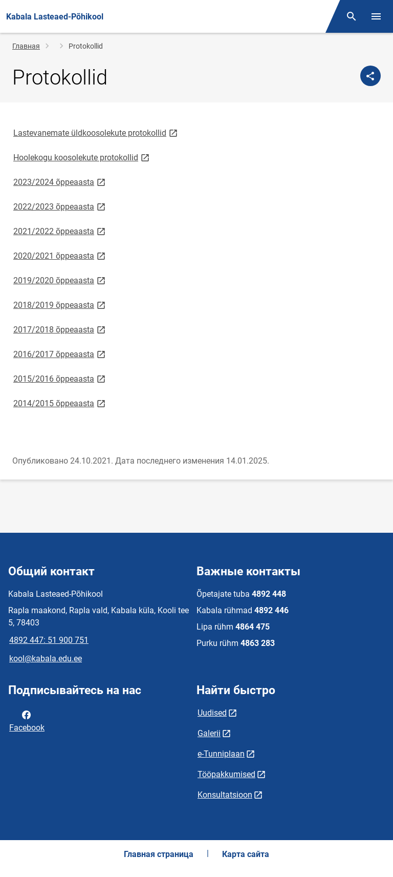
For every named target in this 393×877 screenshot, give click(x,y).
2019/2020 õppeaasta (60, 280)
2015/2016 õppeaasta (60, 378)
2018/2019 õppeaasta (60, 304)
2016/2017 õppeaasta (60, 353)
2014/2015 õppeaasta (60, 403)
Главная (26, 46)
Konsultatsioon (225, 795)
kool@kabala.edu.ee (45, 658)
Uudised (212, 713)
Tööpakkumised (226, 774)
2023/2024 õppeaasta (60, 181)
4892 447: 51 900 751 (49, 640)
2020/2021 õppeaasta (60, 255)
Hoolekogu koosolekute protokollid (82, 157)
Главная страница (158, 854)
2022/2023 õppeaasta (60, 206)
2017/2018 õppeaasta (60, 329)
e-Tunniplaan (221, 754)
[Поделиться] (370, 76)
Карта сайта (245, 854)
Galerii (209, 733)
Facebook (27, 720)
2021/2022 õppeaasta (60, 230)
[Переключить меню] (376, 16)
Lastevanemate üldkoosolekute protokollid (96, 132)
